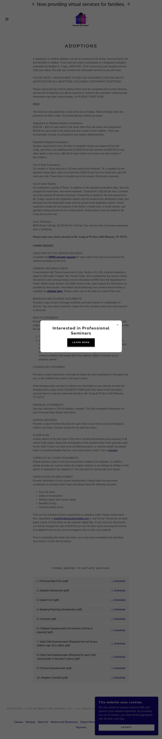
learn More (81, 342)
